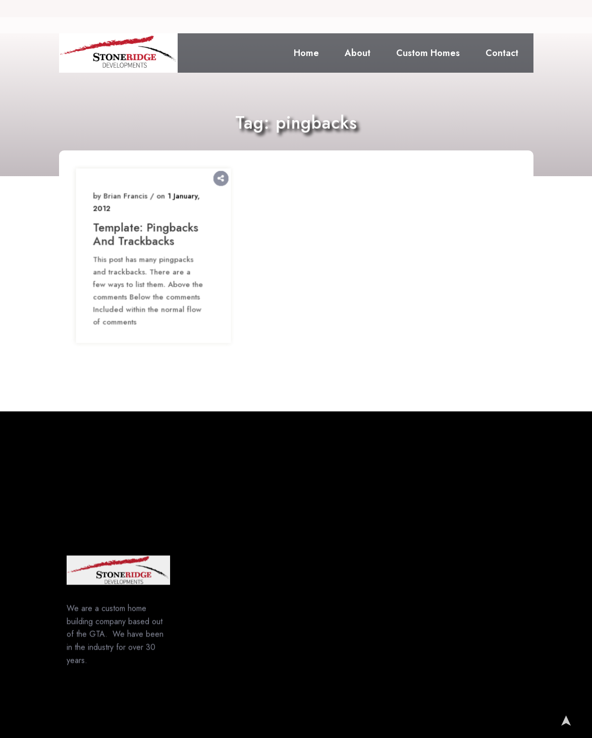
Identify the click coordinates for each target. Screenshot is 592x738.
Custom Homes (428, 53)
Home (306, 53)
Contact (502, 53)
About (357, 53)
